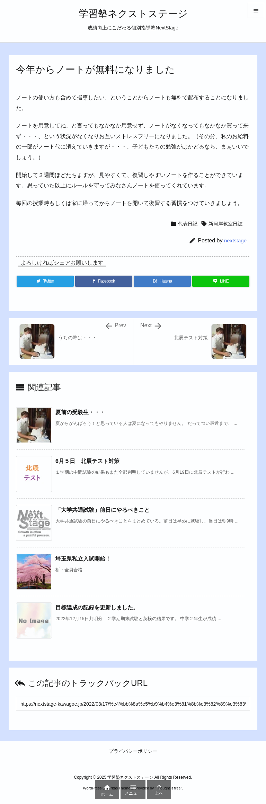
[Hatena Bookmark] (162, 281)
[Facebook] (103, 281)
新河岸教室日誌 (225, 223)
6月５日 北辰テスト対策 (87, 461)
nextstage (235, 240)
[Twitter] (45, 281)
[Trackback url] (133, 704)
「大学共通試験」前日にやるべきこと (102, 510)
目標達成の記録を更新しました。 (97, 607)
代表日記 (187, 223)
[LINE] (220, 281)
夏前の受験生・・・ (80, 412)
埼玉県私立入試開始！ (83, 559)
